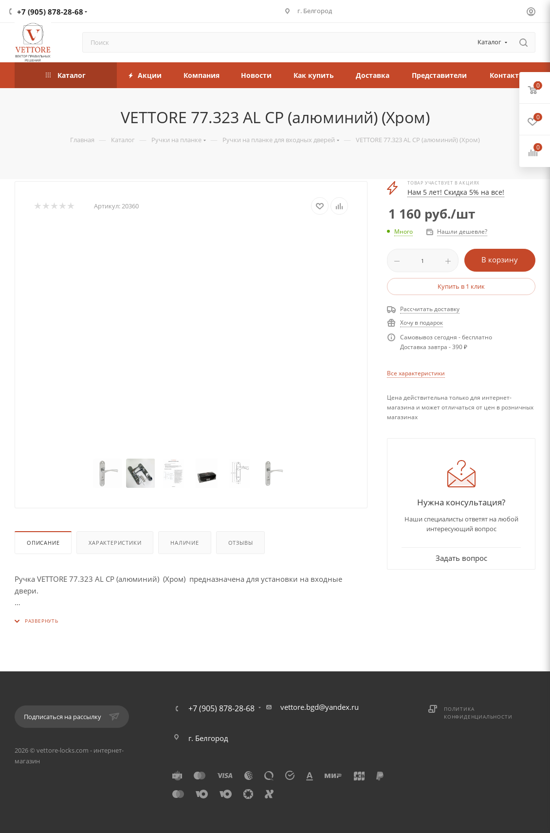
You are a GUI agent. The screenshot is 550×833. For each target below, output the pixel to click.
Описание (43, 542)
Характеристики (115, 542)
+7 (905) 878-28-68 (50, 12)
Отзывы (240, 542)
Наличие (184, 542)
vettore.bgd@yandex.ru (319, 707)
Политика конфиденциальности (478, 712)
